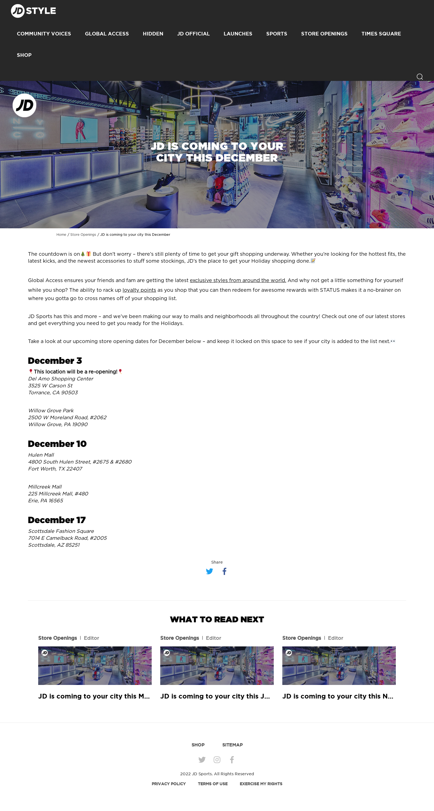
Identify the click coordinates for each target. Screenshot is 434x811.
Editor (91, 638)
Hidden (153, 33)
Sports (276, 33)
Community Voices (44, 33)
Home (61, 234)
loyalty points (139, 290)
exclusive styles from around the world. (238, 280)
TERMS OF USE (213, 784)
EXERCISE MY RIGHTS (261, 784)
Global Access (107, 33)
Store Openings (324, 33)
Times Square (381, 33)
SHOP (24, 55)
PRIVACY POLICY (169, 784)
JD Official (193, 33)
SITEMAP (232, 744)
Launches (238, 33)
